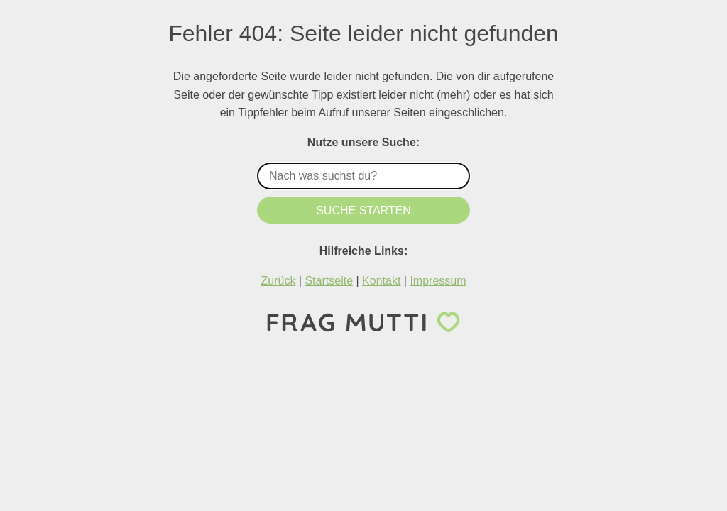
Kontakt (381, 281)
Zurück (278, 281)
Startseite (329, 281)
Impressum (438, 281)
